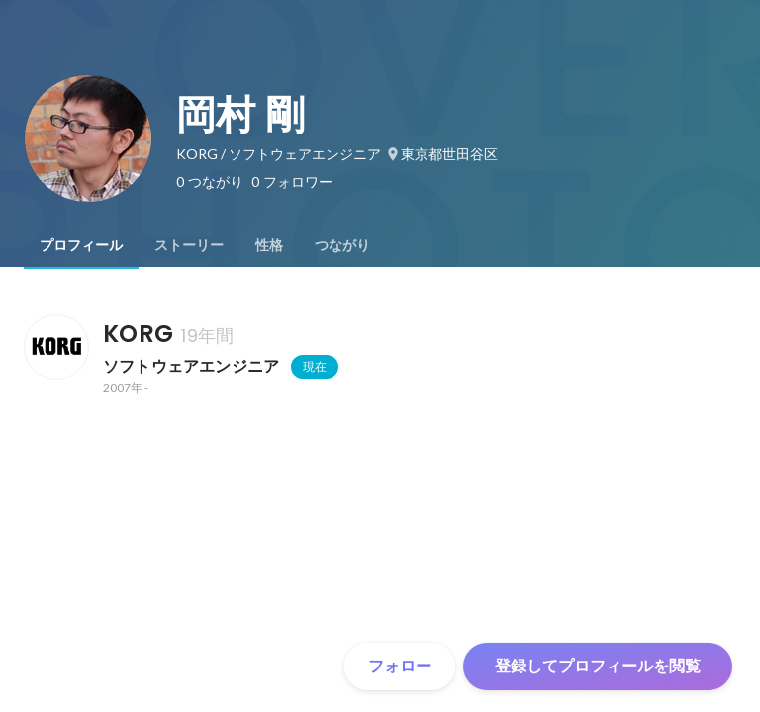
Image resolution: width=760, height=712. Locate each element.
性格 (269, 245)
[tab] (81, 245)
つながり (342, 245)
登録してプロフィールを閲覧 (598, 666)
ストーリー (189, 245)
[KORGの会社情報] (55, 347)
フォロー (399, 666)
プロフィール (81, 245)
